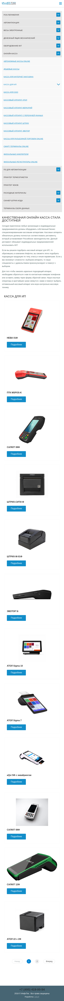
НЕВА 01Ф (12, 338)
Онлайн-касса (11, 54)
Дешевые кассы (11, 69)
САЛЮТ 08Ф (13, 447)
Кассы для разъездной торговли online (23, 139)
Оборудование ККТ (13, 46)
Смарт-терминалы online (16, 146)
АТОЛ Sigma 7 (14, 720)
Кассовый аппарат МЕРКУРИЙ (18, 108)
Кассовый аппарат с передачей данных (23, 115)
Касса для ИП (10, 85)
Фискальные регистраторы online (20, 162)
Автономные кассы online (17, 61)
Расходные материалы (15, 193)
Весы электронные (13, 30)
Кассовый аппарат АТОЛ (15, 100)
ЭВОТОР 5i (12, 611)
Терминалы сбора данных (17, 208)
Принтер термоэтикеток (16, 177)
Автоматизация (11, 23)
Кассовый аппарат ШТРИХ (16, 123)
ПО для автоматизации (15, 170)
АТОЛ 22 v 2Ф (14, 939)
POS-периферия (11, 15)
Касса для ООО (11, 92)
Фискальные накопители (16, 154)
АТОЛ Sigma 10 (15, 666)
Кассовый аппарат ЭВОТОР (17, 131)
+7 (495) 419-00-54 (32, 989)
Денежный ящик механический (19, 38)
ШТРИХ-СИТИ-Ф (15, 502)
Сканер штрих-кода (13, 201)
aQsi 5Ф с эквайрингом (19, 775)
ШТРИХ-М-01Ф (14, 556)
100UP (36, 997)
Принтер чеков (11, 185)
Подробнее (16, 344)
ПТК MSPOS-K (14, 392)
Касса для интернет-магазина (18, 77)
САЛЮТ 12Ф (13, 884)
